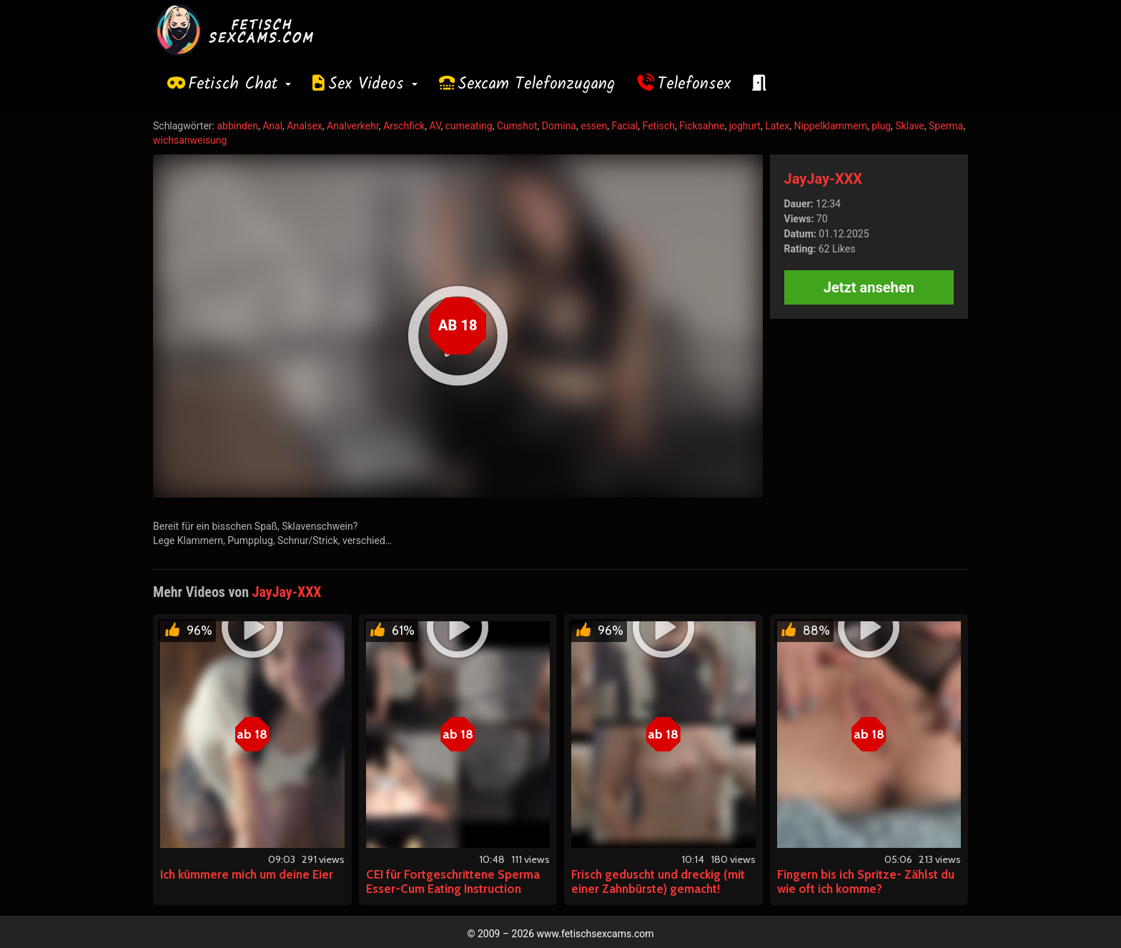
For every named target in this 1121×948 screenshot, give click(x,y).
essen (594, 126)
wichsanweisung (190, 140)
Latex (777, 126)
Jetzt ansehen (869, 287)
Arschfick (404, 126)
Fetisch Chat (239, 84)
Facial (624, 126)
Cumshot (517, 126)
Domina (559, 126)
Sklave (909, 126)
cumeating (469, 126)
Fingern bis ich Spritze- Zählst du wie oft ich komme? (865, 881)
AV (435, 126)
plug (881, 126)
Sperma (946, 126)
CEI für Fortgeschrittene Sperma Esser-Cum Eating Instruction (453, 881)
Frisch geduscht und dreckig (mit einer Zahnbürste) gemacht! (658, 881)
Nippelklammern (831, 126)
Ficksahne (701, 126)
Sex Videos (373, 84)
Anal (272, 126)
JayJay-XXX (823, 178)
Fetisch (659, 126)
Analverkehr (353, 126)
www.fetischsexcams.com (595, 933)
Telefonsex (694, 84)
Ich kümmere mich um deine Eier (246, 874)
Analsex (304, 126)
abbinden (237, 126)
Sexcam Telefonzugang (536, 84)
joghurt (745, 126)
